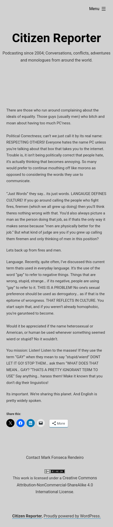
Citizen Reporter (56, 38)
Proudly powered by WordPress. (72, 516)
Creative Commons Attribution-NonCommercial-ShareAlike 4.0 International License (57, 485)
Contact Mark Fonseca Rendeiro (55, 457)
